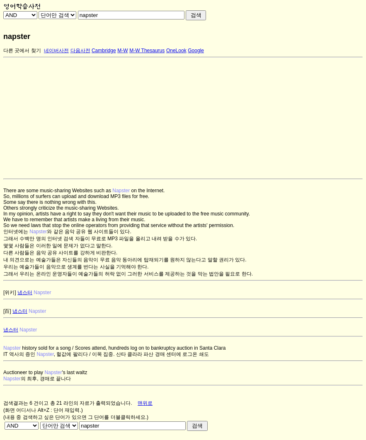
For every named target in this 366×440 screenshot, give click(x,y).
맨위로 (145, 403)
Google (196, 50)
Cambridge (104, 50)
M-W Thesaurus (147, 50)
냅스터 (24, 292)
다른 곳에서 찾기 (22, 50)
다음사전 (80, 50)
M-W (122, 50)
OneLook (176, 50)
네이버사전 (56, 50)
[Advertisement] (183, 118)
